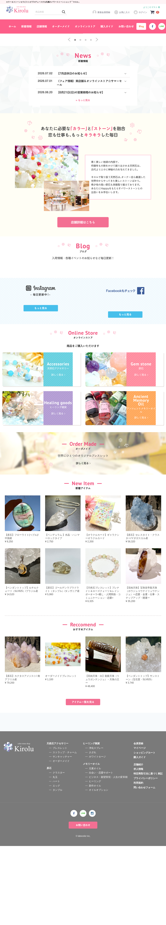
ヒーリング (95, 860)
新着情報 (26, 26)
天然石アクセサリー (57, 822)
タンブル (57, 869)
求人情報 (138, 848)
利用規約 (138, 862)
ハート (56, 860)
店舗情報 (42, 26)
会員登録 (138, 822)
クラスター (59, 851)
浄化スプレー (96, 827)
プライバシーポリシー (146, 857)
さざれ (92, 831)
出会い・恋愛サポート (101, 851)
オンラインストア (85, 26)
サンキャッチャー (62, 835)
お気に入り (122, 12)
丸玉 (55, 856)
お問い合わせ (126, 26)
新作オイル (95, 864)
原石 (49, 847)
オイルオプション (98, 869)
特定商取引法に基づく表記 (148, 852)
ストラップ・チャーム (65, 831)
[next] (97, 95)
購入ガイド (107, 26)
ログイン (140, 12)
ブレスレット (60, 827)
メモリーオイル (91, 842)
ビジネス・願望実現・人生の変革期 (108, 856)
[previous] (69, 95)
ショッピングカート (144, 831)
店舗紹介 (138, 843)
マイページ (140, 827)
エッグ (56, 864)
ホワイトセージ (97, 835)
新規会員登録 (101, 12)
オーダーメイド (61, 26)
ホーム (12, 26)
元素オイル (95, 847)
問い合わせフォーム (144, 866)
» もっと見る (83, 156)
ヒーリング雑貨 (91, 822)
